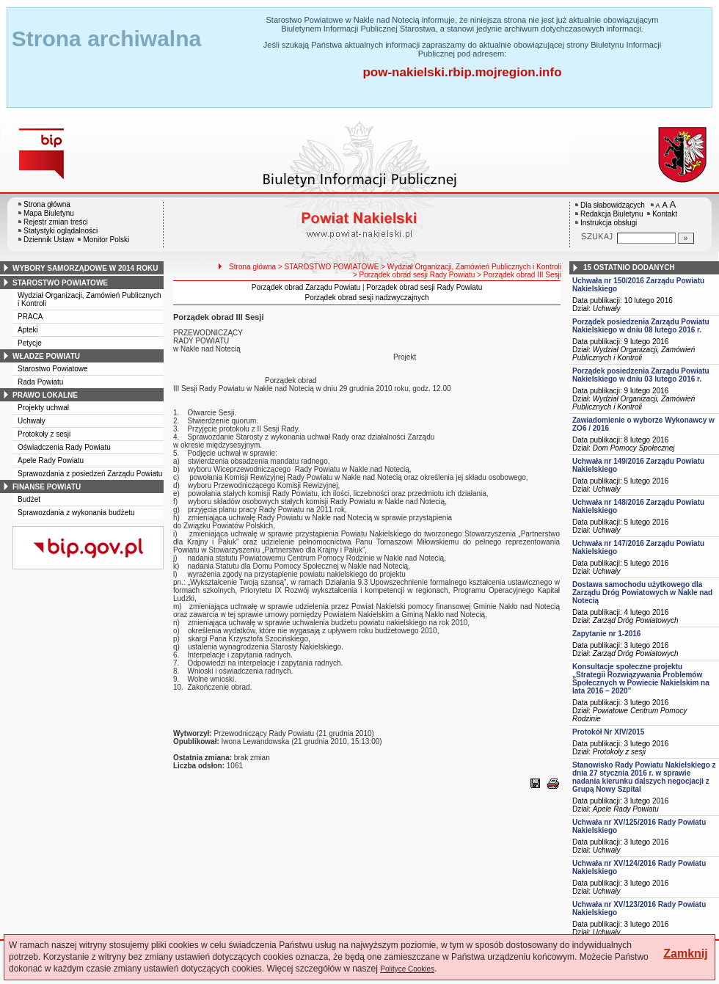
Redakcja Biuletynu (611, 214)
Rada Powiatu (40, 382)
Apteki (28, 330)
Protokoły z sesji (44, 434)
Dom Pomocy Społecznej (634, 448)
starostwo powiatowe (60, 283)
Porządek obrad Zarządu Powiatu (306, 287)
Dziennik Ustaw (48, 240)
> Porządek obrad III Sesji (519, 275)
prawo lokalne (45, 395)
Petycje (30, 343)
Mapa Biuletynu (48, 213)
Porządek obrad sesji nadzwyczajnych (367, 298)
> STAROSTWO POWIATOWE (328, 267)
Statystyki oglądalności (60, 231)
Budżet (29, 499)
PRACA (30, 317)
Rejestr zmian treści (55, 222)
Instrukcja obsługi (608, 223)
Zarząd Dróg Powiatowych (636, 620)
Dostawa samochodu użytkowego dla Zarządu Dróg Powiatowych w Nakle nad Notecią (642, 592)
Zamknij (685, 953)
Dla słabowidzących (612, 205)
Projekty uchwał (43, 408)
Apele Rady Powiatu (51, 460)
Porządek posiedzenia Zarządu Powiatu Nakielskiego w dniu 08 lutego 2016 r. (640, 326)
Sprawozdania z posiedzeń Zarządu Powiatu (90, 474)
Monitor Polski (106, 240)
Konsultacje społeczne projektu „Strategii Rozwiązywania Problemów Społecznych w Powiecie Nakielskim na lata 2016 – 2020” (640, 679)
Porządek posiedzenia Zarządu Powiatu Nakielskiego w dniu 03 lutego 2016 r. (640, 375)
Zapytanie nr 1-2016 (606, 634)
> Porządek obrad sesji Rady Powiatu (414, 275)
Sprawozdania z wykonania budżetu (76, 513)
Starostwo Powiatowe (53, 369)
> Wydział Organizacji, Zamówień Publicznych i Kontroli (471, 267)
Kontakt (664, 214)
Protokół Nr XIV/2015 (608, 732)
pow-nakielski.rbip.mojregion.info (461, 72)
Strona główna (46, 204)
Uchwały (31, 421)
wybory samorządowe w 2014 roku (85, 268)
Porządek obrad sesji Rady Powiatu (424, 287)
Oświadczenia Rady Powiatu (64, 447)
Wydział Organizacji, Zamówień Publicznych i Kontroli (633, 354)
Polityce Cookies (407, 969)
